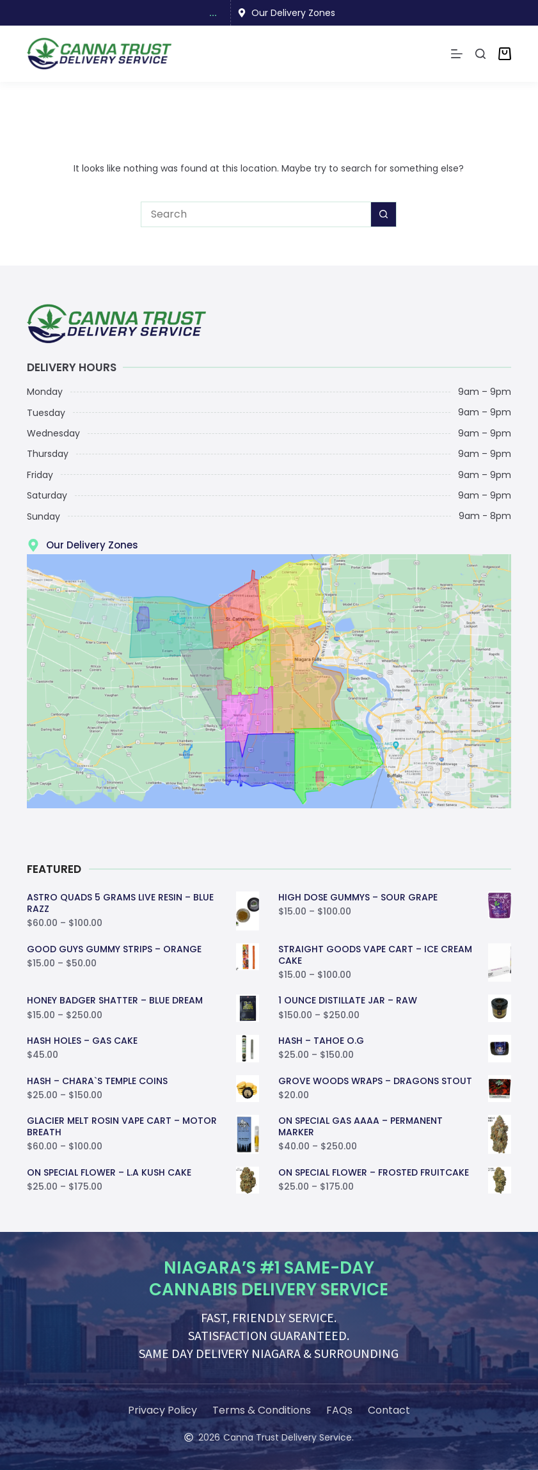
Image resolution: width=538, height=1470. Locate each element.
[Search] (480, 54)
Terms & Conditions (261, 1410)
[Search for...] (256, 214)
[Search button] (384, 214)
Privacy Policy (162, 1410)
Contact (389, 1410)
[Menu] (457, 54)
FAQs (339, 1410)
